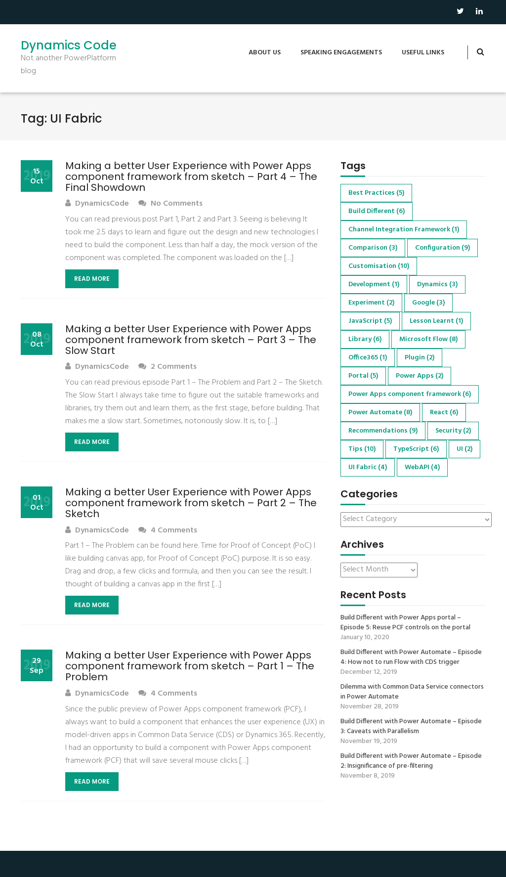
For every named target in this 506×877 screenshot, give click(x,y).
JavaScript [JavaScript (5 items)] (370, 321)
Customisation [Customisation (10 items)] (378, 266)
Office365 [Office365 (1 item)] (367, 357)
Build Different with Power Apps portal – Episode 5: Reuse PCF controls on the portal (405, 623)
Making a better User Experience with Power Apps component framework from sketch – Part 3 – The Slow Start (190, 339)
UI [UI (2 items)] (464, 449)
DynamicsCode (97, 204)
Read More (92, 278)
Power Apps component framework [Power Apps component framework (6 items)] (409, 394)
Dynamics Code (69, 45)
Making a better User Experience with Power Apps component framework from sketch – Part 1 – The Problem (189, 666)
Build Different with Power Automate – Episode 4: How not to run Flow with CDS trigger (411, 657)
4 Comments (167, 530)
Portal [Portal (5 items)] (363, 376)
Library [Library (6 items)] (364, 339)
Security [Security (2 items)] (453, 431)
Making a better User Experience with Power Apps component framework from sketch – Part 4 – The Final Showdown (191, 176)
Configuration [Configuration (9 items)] (442, 248)
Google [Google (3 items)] (428, 302)
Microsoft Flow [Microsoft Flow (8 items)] (428, 339)
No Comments (170, 204)
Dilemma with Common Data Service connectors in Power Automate (412, 692)
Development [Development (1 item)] (373, 284)
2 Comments (167, 367)
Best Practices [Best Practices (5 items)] (376, 193)
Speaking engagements (341, 52)
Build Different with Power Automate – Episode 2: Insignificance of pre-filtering (411, 761)
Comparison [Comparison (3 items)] (372, 248)
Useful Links (423, 52)
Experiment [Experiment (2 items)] (371, 302)
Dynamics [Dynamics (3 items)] (437, 284)
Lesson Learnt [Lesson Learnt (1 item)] (436, 321)
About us (265, 52)
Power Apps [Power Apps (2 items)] (419, 376)
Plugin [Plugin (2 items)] (419, 357)
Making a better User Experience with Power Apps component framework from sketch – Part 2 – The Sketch (191, 502)
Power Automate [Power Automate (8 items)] (380, 412)
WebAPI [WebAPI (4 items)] (422, 467)
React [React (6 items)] (444, 412)
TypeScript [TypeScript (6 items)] (416, 449)
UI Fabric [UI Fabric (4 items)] (367, 467)
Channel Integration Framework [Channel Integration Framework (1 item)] (403, 229)
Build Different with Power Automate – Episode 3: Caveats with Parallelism (411, 727)
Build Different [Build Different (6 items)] (376, 211)
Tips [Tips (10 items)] (362, 449)
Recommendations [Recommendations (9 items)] (383, 431)
